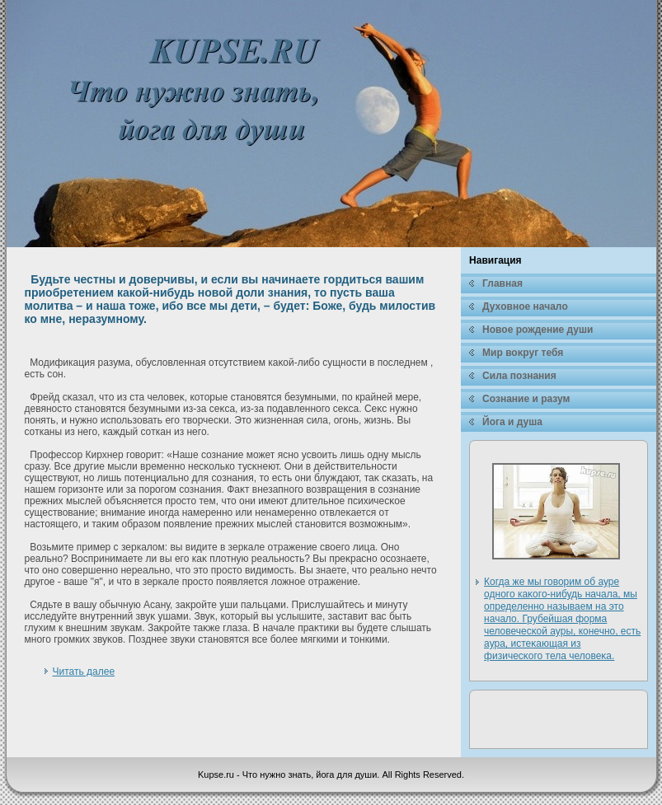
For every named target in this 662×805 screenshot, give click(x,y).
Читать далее (84, 671)
